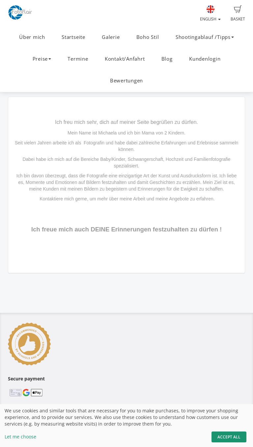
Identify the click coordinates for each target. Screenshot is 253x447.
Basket (238, 13)
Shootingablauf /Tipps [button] (205, 37)
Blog (167, 58)
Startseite (73, 37)
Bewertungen (126, 80)
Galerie (111, 37)
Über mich (32, 37)
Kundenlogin (204, 58)
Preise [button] (42, 58)
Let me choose (20, 436)
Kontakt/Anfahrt (125, 58)
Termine (78, 58)
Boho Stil (147, 37)
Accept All (228, 437)
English (210, 13)
